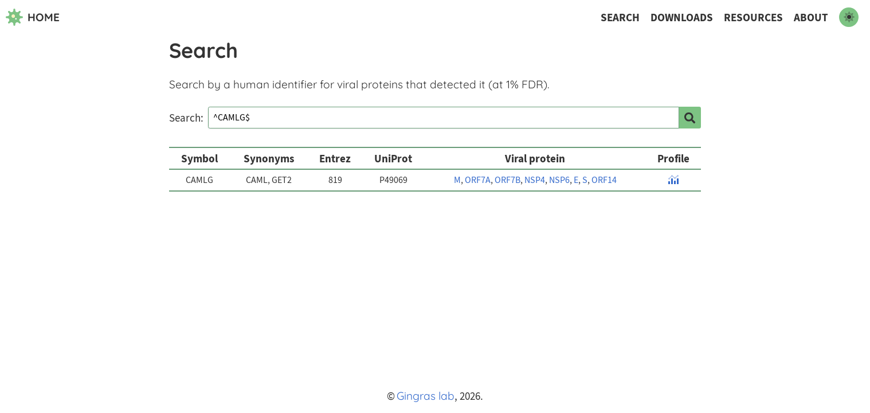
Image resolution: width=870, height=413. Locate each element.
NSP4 (534, 180)
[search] (690, 117)
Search (620, 17)
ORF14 (604, 180)
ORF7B (507, 180)
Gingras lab (425, 396)
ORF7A (478, 180)
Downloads (681, 17)
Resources (753, 17)
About (811, 17)
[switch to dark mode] (849, 17)
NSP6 (559, 180)
